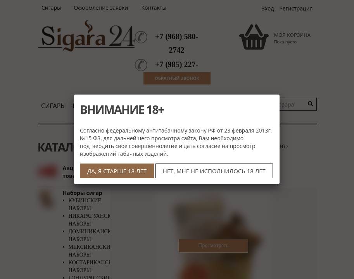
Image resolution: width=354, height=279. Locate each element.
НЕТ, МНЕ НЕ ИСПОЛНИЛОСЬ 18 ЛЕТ (214, 171)
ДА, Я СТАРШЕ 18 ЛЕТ (117, 171)
